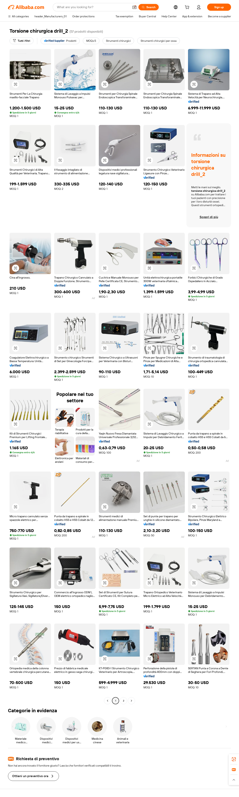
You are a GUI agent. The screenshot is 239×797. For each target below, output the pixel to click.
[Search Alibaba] (93, 7)
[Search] (148, 7)
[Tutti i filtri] (21, 40)
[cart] (188, 7)
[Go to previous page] (107, 700)
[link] (234, 759)
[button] (134, 7)
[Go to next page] (131, 700)
